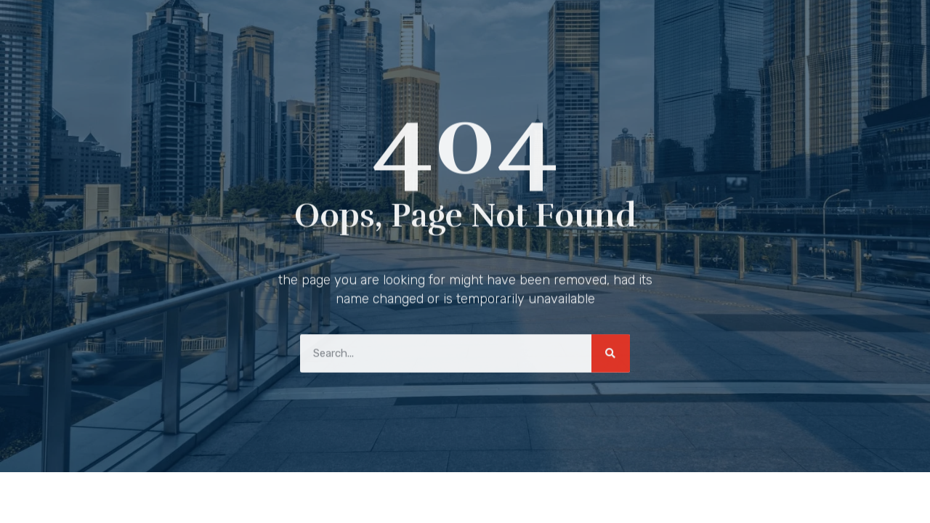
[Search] (610, 351)
